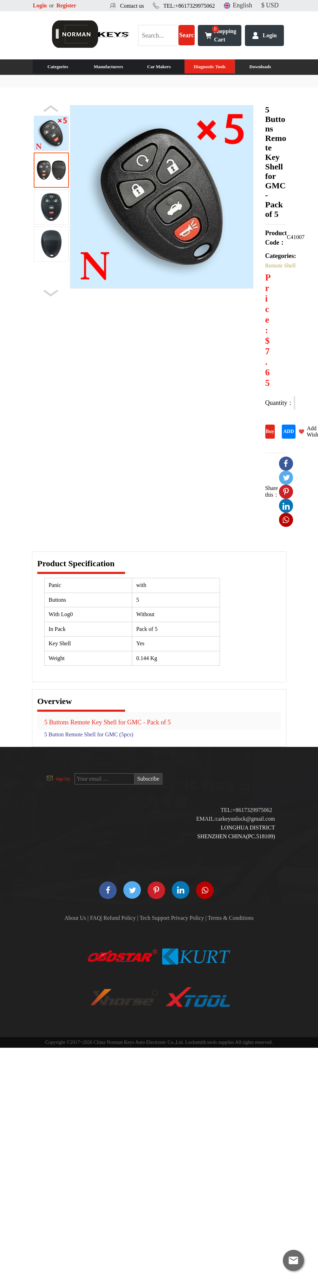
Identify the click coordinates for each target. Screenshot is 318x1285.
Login (40, 5)
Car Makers (159, 66)
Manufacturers (108, 66)
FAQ (95, 918)
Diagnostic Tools (210, 66)
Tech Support (154, 918)
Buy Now (270, 434)
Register (67, 5)
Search (186, 39)
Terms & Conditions (230, 918)
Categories (57, 66)
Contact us (132, 6)
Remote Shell (280, 266)
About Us (75, 918)
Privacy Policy (187, 918)
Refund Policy (119, 918)
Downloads (260, 66)
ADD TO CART (289, 434)
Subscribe (148, 779)
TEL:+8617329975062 (189, 6)
